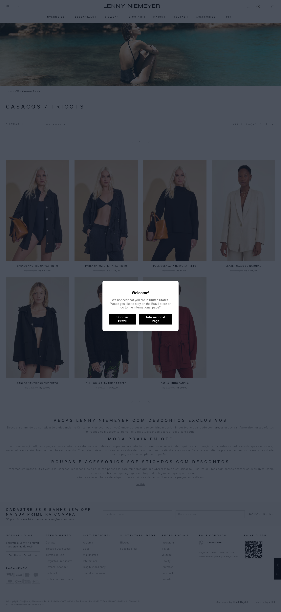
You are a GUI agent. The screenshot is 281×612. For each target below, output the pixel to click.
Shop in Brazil (122, 319)
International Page (155, 319)
